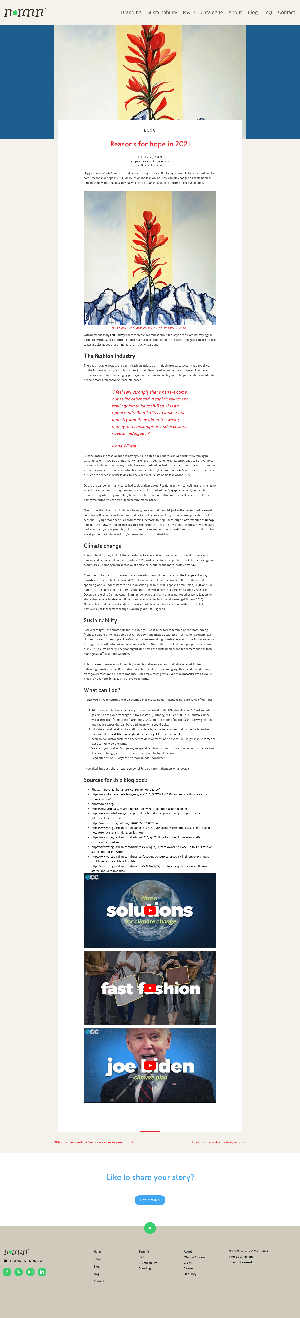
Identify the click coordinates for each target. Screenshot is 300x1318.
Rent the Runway (100, 525)
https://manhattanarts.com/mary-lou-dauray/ (130, 790)
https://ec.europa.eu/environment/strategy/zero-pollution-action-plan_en (139, 809)
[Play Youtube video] (150, 910)
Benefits (144, 1252)
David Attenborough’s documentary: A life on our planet (144, 734)
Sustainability (162, 12)
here (152, 500)
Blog (253, 12)
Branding (131, 12)
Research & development (156, 161)
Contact (286, 12)
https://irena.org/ (102, 804)
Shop (97, 1259)
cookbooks (161, 725)
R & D (189, 12)
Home (97, 1252)
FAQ (267, 12)
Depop (209, 520)
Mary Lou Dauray (114, 335)
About (235, 12)
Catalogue (212, 12)
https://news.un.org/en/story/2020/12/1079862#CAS (125, 823)
